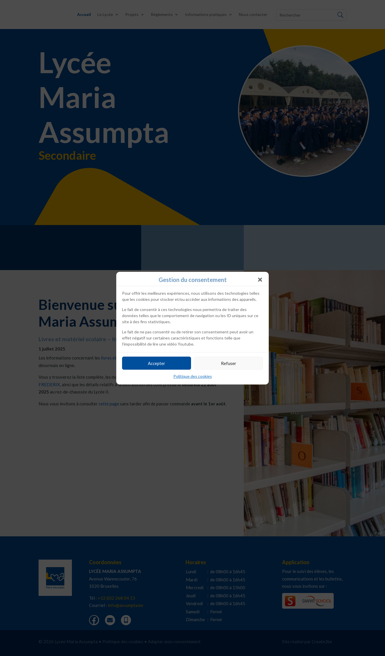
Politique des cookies (192, 376)
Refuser (228, 363)
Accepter (156, 363)
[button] (260, 280)
